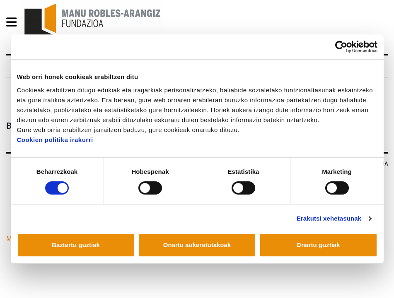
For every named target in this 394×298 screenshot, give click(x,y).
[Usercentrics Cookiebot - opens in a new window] (341, 47)
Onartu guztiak (318, 244)
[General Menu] (14, 23)
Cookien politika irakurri (55, 139)
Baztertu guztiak (76, 244)
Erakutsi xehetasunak (329, 218)
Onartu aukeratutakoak (197, 244)
